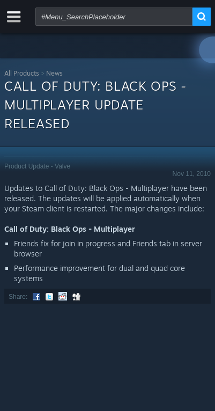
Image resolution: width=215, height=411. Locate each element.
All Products (21, 73)
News (54, 73)
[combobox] (113, 17)
